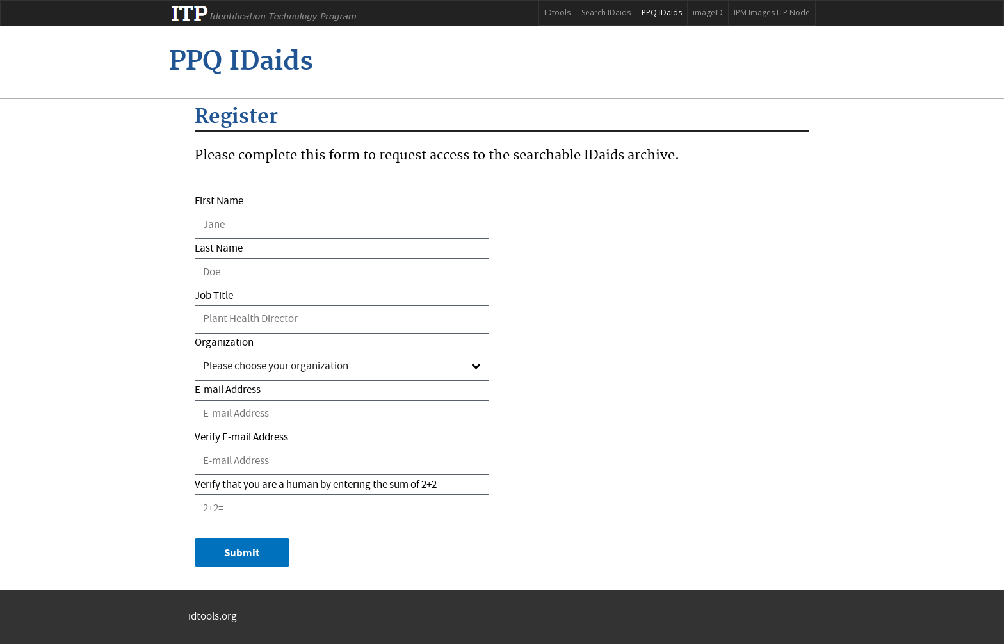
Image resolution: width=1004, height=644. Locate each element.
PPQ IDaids (662, 12)
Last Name (219, 248)
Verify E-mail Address (241, 437)
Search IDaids (606, 12)
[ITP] (241, 62)
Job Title (214, 296)
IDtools (557, 12)
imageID (708, 12)
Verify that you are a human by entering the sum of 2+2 (316, 485)
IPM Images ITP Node (772, 12)
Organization (224, 342)
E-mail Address (228, 390)
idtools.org (212, 616)
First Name (219, 201)
